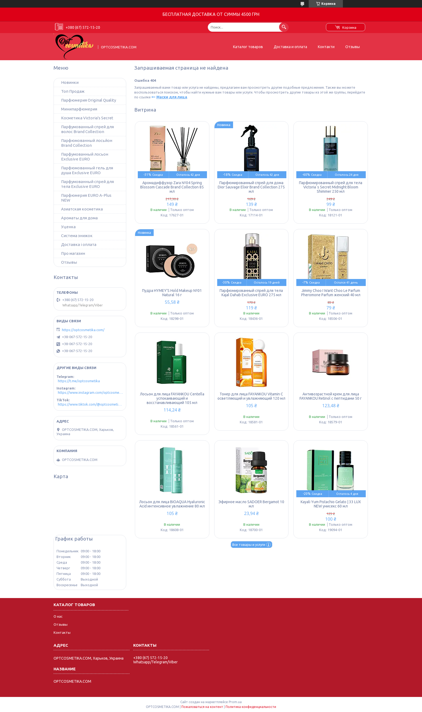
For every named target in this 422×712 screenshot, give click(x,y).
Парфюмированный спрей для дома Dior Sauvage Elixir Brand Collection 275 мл (251, 187)
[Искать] (284, 27)
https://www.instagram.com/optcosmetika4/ (90, 392)
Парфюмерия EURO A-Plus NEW (86, 197)
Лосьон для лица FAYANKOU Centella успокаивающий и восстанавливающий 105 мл (172, 398)
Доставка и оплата (290, 47)
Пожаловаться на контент (202, 707)
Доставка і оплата (78, 244)
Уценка (68, 226)
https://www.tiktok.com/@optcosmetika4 (90, 404)
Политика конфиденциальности (251, 707)
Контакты (62, 632)
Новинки (70, 82)
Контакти (326, 47)
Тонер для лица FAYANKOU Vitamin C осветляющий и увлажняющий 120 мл (251, 396)
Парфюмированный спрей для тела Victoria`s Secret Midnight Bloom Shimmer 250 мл (330, 187)
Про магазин (73, 253)
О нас (58, 616)
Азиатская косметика (82, 209)
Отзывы (352, 47)
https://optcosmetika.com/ (83, 330)
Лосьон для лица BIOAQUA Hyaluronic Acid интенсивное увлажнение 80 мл (172, 504)
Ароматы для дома (79, 218)
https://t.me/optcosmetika (79, 381)
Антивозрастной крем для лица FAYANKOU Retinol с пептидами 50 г (331, 396)
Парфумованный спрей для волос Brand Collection (87, 129)
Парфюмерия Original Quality (88, 100)
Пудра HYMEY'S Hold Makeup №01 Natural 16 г (172, 292)
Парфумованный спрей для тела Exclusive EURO (87, 184)
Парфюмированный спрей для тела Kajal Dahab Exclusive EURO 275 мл (251, 292)
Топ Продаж (73, 91)
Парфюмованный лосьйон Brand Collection (86, 143)
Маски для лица (171, 97)
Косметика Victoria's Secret (87, 118)
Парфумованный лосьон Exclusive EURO (84, 156)
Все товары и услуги (248, 544)
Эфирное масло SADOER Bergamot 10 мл (251, 504)
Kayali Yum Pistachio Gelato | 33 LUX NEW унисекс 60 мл (331, 504)
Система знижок (77, 235)
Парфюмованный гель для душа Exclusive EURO (87, 170)
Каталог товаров (248, 47)
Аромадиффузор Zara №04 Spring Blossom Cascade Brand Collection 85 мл (172, 187)
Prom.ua (235, 702)
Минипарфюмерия (79, 109)
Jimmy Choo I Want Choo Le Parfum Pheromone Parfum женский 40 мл (330, 292)
